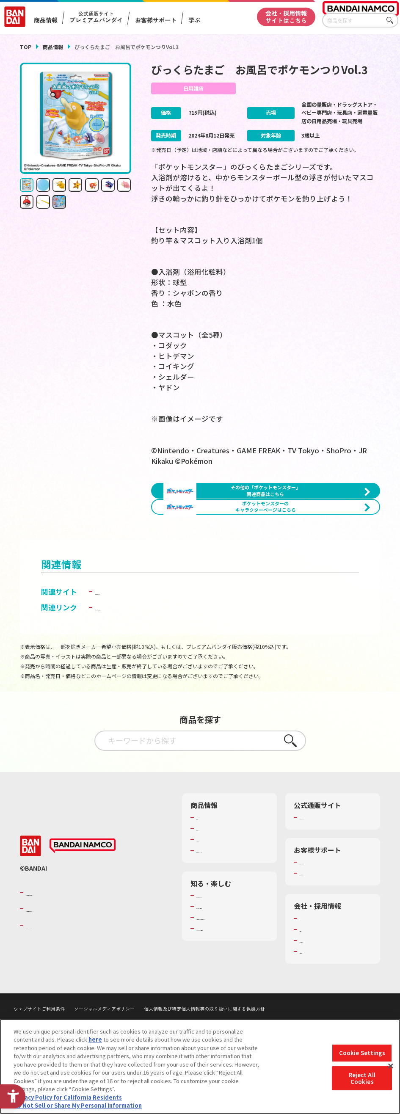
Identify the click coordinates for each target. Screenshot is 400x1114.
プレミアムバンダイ (324, 868)
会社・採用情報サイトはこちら (286, 17)
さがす (391, 20)
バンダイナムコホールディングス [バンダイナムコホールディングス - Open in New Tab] (76, 959)
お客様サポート (156, 20)
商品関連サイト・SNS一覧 (229, 901)
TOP (25, 46)
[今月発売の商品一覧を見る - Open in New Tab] (325, 560)
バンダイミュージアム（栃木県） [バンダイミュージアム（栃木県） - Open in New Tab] (232, 990)
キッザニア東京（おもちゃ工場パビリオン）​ (232, 972)
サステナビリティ (321, 991)
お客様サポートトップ (327, 913)
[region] (200, 1066)
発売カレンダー (215, 879)
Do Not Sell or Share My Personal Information (78, 1105)
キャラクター (212, 890)
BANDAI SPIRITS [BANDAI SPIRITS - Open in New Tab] (51, 975)
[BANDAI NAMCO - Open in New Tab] (83, 896)
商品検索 (207, 868)
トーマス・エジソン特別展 (229, 957)
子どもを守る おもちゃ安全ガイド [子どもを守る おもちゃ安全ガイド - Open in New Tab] (149, 658)
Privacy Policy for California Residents (68, 1097)
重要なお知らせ (319, 924)
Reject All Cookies (362, 1078)
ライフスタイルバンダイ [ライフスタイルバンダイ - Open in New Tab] (134, 642)
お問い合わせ (316, 1002)
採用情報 (311, 980)
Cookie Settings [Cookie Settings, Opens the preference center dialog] (362, 1053)
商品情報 (53, 46)
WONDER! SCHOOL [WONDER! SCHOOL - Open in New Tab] (220, 946)
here (95, 1039)
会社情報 (311, 969)
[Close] (390, 1066)
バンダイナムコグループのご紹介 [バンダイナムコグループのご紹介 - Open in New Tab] (76, 943)
